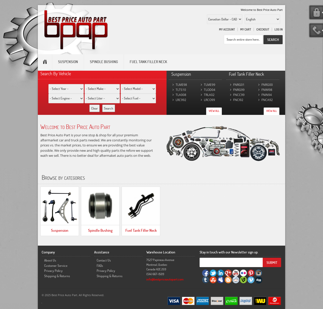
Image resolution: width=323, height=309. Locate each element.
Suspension (59, 230)
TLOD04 (209, 90)
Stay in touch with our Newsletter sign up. (229, 252)
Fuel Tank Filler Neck (141, 230)
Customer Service (55, 266)
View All (214, 111)
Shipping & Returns (57, 276)
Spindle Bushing (100, 230)
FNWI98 (266, 90)
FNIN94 (266, 95)
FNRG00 (267, 85)
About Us (50, 260)
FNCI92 (238, 100)
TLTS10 (181, 90)
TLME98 (181, 85)
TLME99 (209, 85)
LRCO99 (209, 100)
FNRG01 (239, 85)
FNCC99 (239, 95)
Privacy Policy (53, 271)
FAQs (100, 266)
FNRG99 (239, 90)
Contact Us (104, 260)
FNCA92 (267, 100)
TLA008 (181, 95)
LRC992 (181, 100)
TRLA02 (209, 95)
